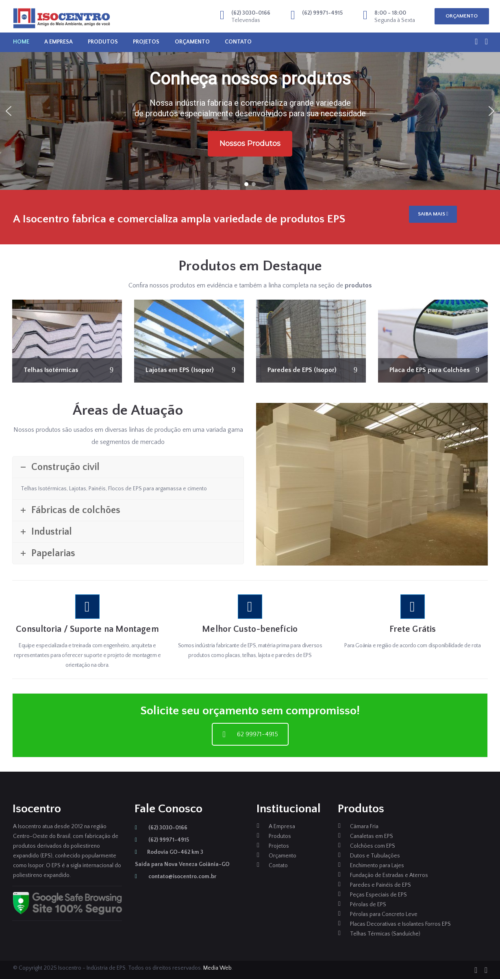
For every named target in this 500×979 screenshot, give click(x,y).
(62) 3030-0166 (161, 828)
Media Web (217, 968)
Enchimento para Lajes (377, 865)
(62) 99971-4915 (162, 840)
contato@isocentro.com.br (175, 876)
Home (21, 42)
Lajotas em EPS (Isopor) (180, 370)
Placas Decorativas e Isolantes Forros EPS (400, 924)
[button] (8, 110)
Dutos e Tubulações (375, 856)
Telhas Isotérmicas (51, 370)
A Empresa (58, 42)
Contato (238, 42)
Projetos (146, 42)
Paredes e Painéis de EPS (380, 885)
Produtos (103, 42)
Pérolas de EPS (368, 904)
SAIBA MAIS (433, 214)
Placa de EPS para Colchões (429, 370)
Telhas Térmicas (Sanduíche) (385, 934)
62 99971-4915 (250, 734)
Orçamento (192, 42)
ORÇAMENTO (462, 16)
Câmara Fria (364, 826)
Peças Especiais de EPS (378, 895)
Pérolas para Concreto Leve (383, 914)
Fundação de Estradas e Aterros (389, 875)
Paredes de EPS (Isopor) (302, 370)
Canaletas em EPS (371, 836)
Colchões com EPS (372, 846)
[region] (250, 111)
